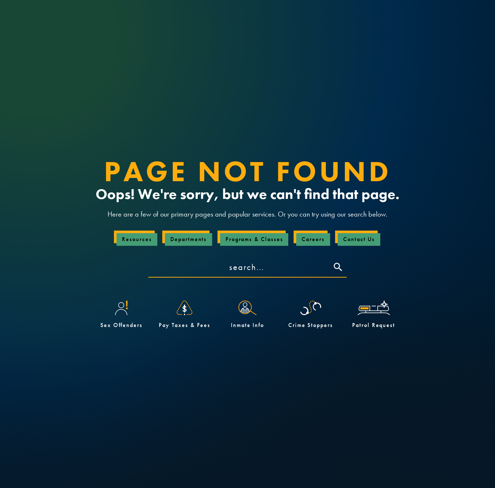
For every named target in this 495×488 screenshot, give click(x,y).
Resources (137, 239)
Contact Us (359, 239)
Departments (188, 239)
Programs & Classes (254, 239)
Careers (313, 239)
